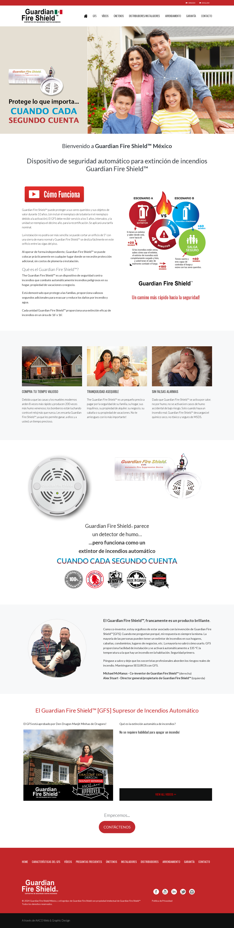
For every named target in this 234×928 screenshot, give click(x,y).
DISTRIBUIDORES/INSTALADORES (144, 16)
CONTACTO (206, 16)
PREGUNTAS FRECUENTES (89, 862)
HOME (25, 862)
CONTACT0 (204, 862)
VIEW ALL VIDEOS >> (165, 794)
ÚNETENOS (119, 16)
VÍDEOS (105, 16)
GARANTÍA (191, 16)
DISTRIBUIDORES (150, 862)
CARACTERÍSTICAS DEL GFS (46, 862)
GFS (95, 16)
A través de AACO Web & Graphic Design (46, 920)
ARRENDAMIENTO (173, 16)
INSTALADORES (129, 862)
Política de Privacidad (162, 901)
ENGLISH (204, 3)
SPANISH (190, 3)
